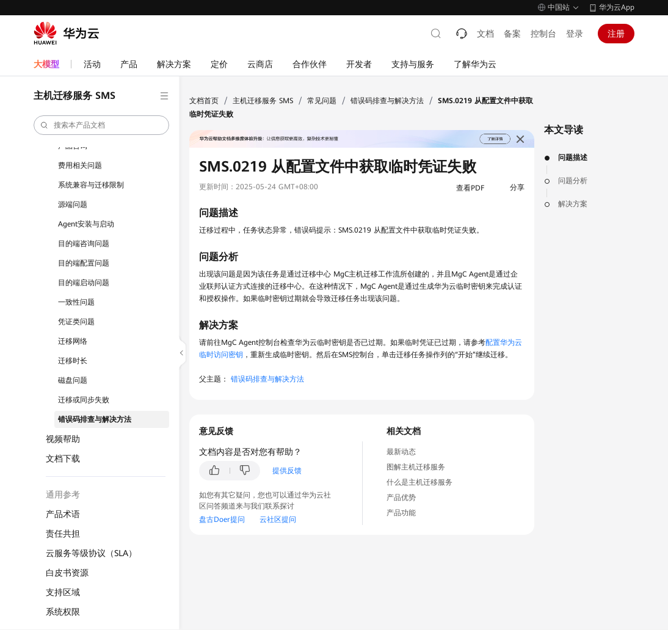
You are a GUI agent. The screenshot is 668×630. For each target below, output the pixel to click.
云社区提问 (278, 519)
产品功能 (401, 513)
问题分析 (572, 180)
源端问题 (72, 204)
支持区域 (63, 592)
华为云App (616, 7)
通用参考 (63, 494)
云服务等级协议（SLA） (91, 553)
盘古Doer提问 (222, 519)
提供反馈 (287, 470)
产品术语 (63, 514)
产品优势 (401, 497)
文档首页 (204, 100)
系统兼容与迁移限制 (91, 185)
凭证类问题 (76, 321)
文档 (485, 33)
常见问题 (321, 100)
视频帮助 (63, 439)
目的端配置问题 (83, 263)
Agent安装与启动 (86, 224)
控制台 (543, 33)
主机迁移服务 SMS (263, 100)
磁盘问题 (72, 380)
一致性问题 (76, 302)
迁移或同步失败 (83, 400)
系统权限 (63, 612)
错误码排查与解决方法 (94, 419)
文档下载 (63, 458)
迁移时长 (72, 361)
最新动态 (401, 451)
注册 (616, 33)
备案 (512, 33)
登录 (574, 33)
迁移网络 (72, 341)
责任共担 (63, 533)
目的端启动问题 (83, 282)
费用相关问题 (80, 165)
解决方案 (572, 204)
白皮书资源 (67, 573)
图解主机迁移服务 (416, 467)
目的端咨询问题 (83, 243)
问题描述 (572, 157)
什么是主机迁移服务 (419, 482)
